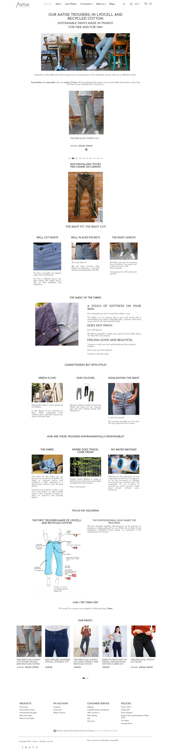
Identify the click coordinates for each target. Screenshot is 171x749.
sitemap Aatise (126, 723)
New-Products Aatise (27, 710)
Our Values (125, 720)
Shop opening (92, 715)
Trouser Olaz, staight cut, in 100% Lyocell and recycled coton (57, 662)
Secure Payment (127, 713)
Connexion (57, 707)
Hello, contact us (93, 713)
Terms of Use (126, 707)
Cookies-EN (125, 710)
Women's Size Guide (27, 718)
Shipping (90, 707)
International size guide (28, 713)
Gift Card (90, 721)
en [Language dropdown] (137, 4)
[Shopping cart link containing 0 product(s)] (148, 4)
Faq (88, 718)
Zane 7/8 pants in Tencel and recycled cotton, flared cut (27, 662)
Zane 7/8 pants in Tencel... (83, 138)
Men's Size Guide (26, 715)
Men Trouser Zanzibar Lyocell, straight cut (85, 661)
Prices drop (24, 707)
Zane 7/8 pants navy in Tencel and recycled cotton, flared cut (142, 662)
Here (110, 609)
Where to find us (59, 713)
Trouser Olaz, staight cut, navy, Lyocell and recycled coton (114, 662)
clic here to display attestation (106, 731)
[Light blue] (85, 150)
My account (57, 710)
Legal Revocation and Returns (98, 710)
